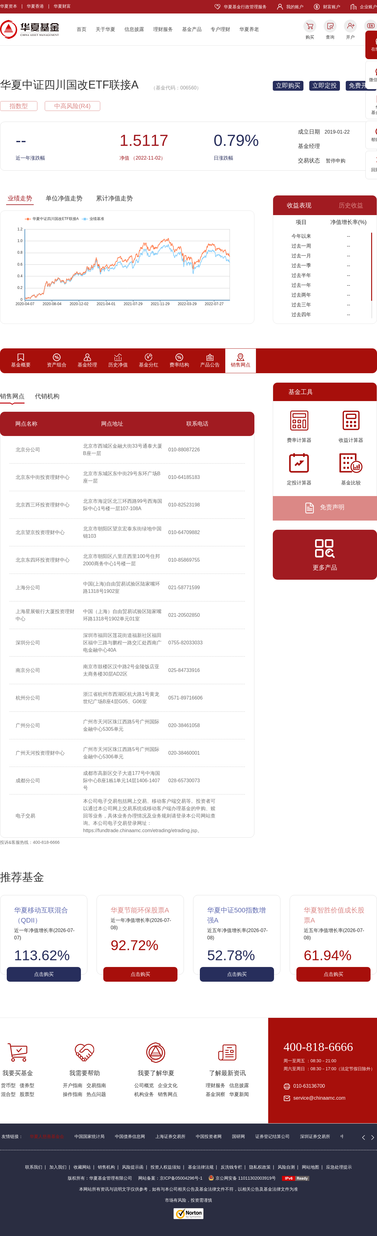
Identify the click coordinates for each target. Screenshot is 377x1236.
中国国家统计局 (89, 1136)
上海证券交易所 (170, 1136)
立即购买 (288, 85)
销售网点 (167, 1094)
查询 (330, 37)
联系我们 (33, 1167)
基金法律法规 (201, 1167)
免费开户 (361, 85)
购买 (310, 37)
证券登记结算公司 (272, 1136)
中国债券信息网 (130, 1136)
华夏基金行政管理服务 (245, 6)
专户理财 (220, 29)
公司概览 (144, 1085)
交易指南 (96, 1085)
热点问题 (96, 1094)
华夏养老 (249, 29)
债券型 (27, 1085)
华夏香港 (35, 6)
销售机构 (106, 1167)
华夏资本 (8, 6)
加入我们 (58, 1167)
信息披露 (134, 29)
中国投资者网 (209, 1136)
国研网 (238, 1136)
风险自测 (286, 1167)
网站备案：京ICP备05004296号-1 (170, 1178)
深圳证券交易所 (315, 1136)
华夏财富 (62, 6)
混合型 (8, 1094)
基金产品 (192, 29)
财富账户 (331, 6)
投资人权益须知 (165, 1167)
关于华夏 (105, 29)
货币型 (8, 1085)
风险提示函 (132, 1167)
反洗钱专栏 (231, 1167)
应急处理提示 (339, 1167)
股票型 (27, 1094)
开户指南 (72, 1085)
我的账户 (294, 6)
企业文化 (167, 1085)
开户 (350, 37)
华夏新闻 (239, 1094)
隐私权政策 (260, 1167)
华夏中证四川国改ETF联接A (69, 84)
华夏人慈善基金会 (47, 1136)
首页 (81, 29)
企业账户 (368, 6)
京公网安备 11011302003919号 (242, 1178)
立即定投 (324, 85)
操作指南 (72, 1094)
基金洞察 (215, 1094)
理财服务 (163, 29)
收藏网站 (82, 1167)
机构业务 (144, 1094)
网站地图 (310, 1167)
